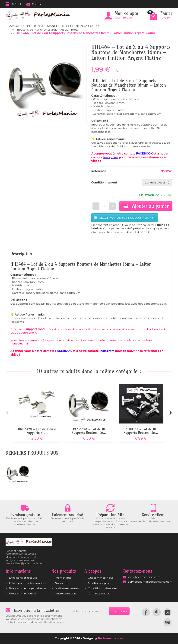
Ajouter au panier (146, 206)
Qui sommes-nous (101, 577)
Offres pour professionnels (27, 583)
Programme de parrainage (27, 588)
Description (21, 253)
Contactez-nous (99, 593)
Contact (34, 4)
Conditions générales (102, 588)
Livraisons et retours (23, 577)
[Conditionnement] (157, 182)
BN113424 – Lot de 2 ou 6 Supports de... (37, 431)
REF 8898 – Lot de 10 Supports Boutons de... (89, 431)
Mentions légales (99, 583)
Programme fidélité (22, 593)
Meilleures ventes (67, 588)
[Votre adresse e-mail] (89, 611)
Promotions (63, 577)
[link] (146, 612)
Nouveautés (63, 583)
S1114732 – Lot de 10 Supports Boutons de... (141, 431)
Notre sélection (65, 593)
